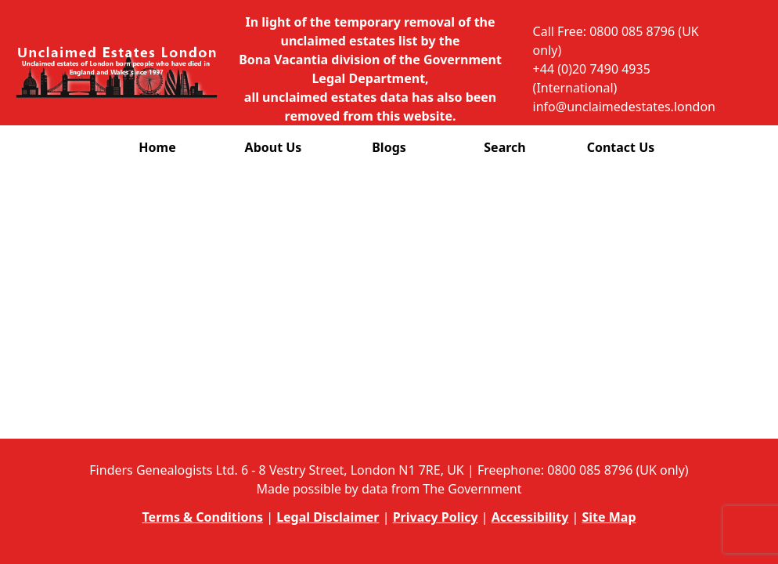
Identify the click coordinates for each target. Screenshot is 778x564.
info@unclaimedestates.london (624, 106)
